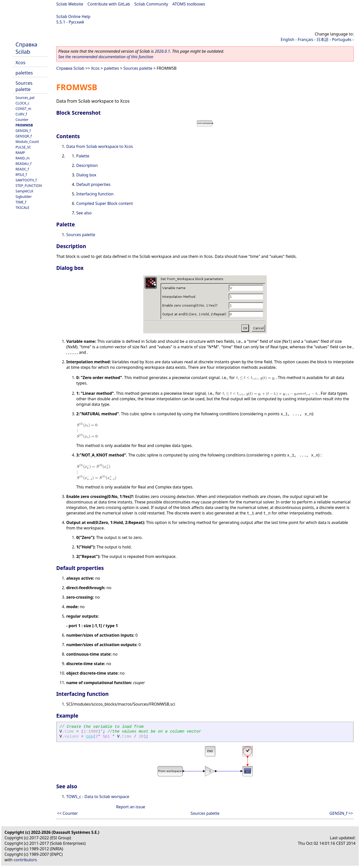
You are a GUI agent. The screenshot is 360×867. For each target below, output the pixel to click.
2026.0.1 (162, 51)
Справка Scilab (26, 48)
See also (84, 213)
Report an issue (130, 807)
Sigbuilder (24, 196)
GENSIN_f (23, 130)
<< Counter (67, 813)
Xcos (21, 62)
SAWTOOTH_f (26, 180)
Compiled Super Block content (104, 203)
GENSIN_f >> (341, 813)
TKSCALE (22, 207)
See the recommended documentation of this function (105, 56)
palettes (24, 72)
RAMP (20, 152)
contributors (25, 860)
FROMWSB (24, 125)
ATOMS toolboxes (188, 4)
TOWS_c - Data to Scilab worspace (97, 796)
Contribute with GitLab (109, 4)
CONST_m (23, 108)
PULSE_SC (23, 147)
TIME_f (21, 202)
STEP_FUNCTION (29, 185)
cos (89, 736)
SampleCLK (24, 191)
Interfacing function (95, 194)
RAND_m (23, 158)
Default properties (93, 184)
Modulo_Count (27, 141)
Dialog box (86, 175)
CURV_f (21, 114)
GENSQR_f (24, 136)
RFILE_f (21, 174)
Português (342, 39)
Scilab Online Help (73, 16)
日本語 (322, 39)
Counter (22, 119)
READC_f (22, 169)
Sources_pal (25, 97)
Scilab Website (69, 4)
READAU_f (24, 163)
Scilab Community (151, 4)
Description (87, 165)
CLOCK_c (23, 103)
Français (305, 39)
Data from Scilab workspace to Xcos (99, 146)
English (287, 39)
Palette (82, 156)
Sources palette (24, 86)
